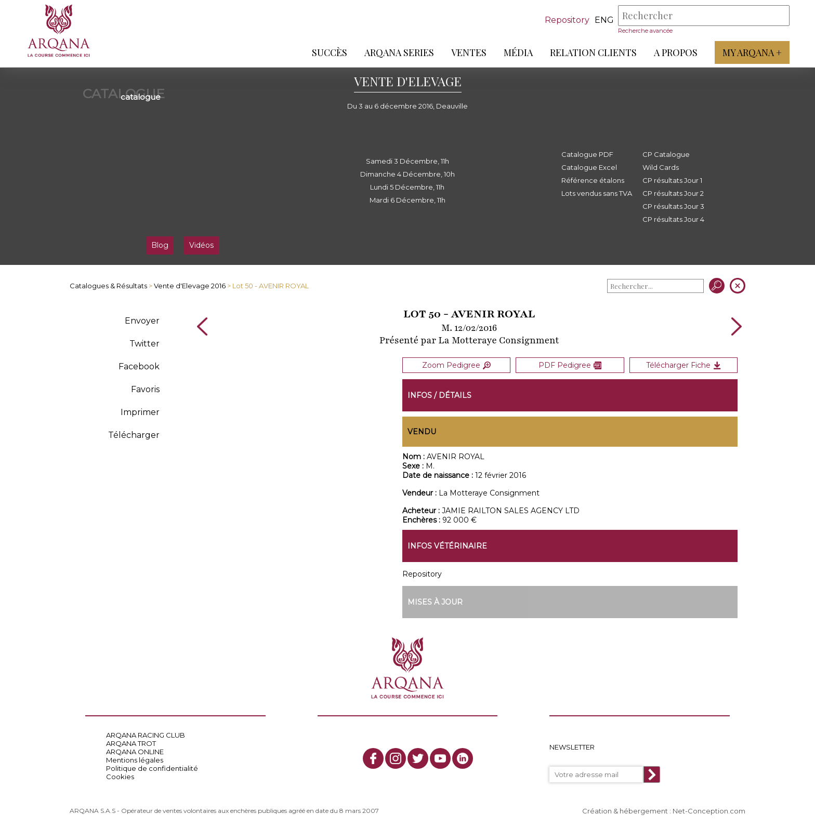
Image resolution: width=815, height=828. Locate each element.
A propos (675, 52)
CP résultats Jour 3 (673, 206)
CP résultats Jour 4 (673, 219)
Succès (329, 52)
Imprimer (140, 412)
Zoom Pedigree (456, 364)
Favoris (145, 389)
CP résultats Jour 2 (673, 193)
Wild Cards (660, 167)
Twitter (144, 344)
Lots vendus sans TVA (596, 193)
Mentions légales (134, 760)
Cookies (120, 776)
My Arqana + (751, 52)
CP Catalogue (666, 154)
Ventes (468, 52)
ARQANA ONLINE (135, 751)
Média (517, 52)
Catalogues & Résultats (108, 286)
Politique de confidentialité (152, 768)
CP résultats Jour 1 (672, 180)
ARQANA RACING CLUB (145, 735)
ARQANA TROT (131, 743)
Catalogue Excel (589, 167)
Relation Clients (592, 52)
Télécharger (134, 435)
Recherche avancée (644, 30)
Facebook (139, 366)
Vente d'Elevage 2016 (190, 286)
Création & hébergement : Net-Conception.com (663, 811)
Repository (566, 20)
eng (603, 20)
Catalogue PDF (587, 154)
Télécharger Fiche (683, 364)
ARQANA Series (398, 52)
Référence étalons (592, 180)
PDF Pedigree (569, 364)
